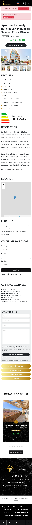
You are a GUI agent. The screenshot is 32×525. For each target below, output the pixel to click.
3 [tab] (12, 446)
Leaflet (6, 216)
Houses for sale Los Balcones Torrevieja (16, 515)
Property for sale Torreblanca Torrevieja (16, 512)
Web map (16, 500)
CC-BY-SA (28, 216)
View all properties (16, 452)
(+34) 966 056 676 (23, 479)
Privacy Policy (17, 347)
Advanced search (23, 9)
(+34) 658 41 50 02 (11, 479)
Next (28, 57)
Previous (3, 57)
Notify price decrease (16, 45)
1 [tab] (9, 446)
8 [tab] (21, 446)
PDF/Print (16, 378)
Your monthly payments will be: (11, 274)
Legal (17, 498)
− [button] (3, 187)
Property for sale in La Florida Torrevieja (16, 509)
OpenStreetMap (16, 216)
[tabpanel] (16, 422)
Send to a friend (16, 374)
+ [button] (3, 184)
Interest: (4, 253)
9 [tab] (22, 446)
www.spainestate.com (15, 169)
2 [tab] (10, 446)
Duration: (4, 261)
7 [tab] (19, 446)
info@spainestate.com (17, 482)
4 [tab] (14, 446)
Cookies (26, 498)
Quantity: (4, 246)
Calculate (16, 270)
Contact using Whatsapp (16, 366)
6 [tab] (17, 446)
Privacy (21, 498)
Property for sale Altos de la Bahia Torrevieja (16, 507)
